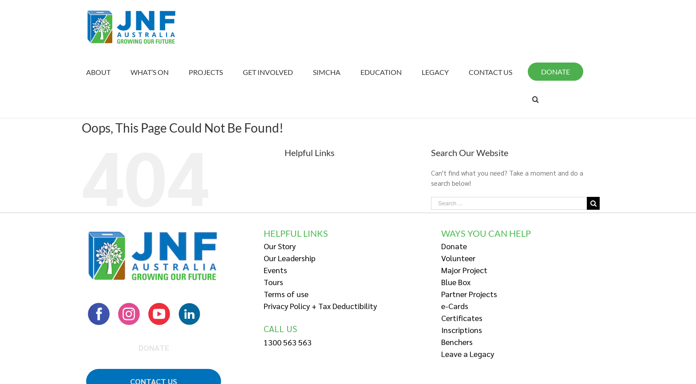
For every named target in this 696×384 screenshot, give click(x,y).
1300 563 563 (288, 342)
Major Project (464, 270)
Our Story (280, 246)
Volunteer (458, 258)
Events (275, 270)
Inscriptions (461, 330)
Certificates (461, 318)
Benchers (457, 342)
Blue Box (456, 282)
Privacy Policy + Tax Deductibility (320, 306)
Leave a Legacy (467, 354)
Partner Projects (469, 294)
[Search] (535, 99)
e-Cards (454, 306)
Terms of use (286, 294)
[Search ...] (509, 203)
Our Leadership (290, 258)
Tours (273, 282)
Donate (454, 246)
